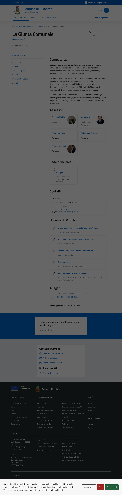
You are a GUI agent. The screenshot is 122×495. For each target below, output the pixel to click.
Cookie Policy (67, 446)
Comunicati (92, 407)
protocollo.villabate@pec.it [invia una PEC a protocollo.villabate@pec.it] (68, 211)
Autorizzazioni (42, 417)
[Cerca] (106, 10)
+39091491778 (59, 206)
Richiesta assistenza (44, 450)
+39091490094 (59, 209)
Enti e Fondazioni (17, 420)
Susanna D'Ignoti (59, 146)
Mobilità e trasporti (69, 410)
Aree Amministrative (18, 403)
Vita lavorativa (67, 427)
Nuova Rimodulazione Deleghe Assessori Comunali (79, 228)
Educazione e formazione (45, 427)
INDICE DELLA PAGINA (27, 55)
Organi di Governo (17, 410)
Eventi (90, 428)
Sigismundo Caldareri (89, 133)
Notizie (90, 403)
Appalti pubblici (42, 413)
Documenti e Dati (17, 424)
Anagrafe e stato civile (45, 410)
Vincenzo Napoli (87, 117)
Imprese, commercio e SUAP (72, 407)
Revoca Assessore (65, 262)
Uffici (13, 407)
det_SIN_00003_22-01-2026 (66, 296)
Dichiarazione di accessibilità (72, 453)
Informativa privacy (69, 443)
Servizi (40, 17)
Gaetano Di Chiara (59, 117)
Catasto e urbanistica (44, 420)
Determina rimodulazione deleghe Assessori (71, 293)
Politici (13, 413)
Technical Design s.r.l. (25, 489)
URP (12, 454)
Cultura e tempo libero (44, 424)
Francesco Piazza (59, 133)
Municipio (59, 172)
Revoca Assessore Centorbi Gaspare (72, 273)
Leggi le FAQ (41, 440)
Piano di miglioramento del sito (73, 460)
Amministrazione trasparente (72, 440)
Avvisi (90, 410)
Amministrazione (21, 17)
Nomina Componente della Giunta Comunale (76, 250)
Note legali (66, 450)
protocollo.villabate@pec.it (24, 457)
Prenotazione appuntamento (47, 443)
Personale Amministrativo (20, 417)
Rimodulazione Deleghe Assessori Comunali (76, 239)
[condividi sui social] (93, 31)
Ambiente (40, 407)
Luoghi (90, 424)
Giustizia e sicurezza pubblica (72, 403)
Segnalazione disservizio (45, 446)
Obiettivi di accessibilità (70, 457)
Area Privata (15, 475)
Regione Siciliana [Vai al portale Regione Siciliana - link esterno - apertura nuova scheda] (18, 2)
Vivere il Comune (51, 17)
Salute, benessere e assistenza (73, 413)
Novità (32, 17)
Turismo (65, 424)
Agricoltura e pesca (43, 403)
